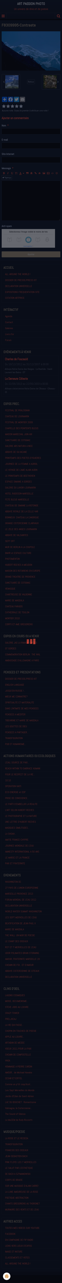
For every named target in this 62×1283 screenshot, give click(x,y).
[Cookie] (6, 1276)
